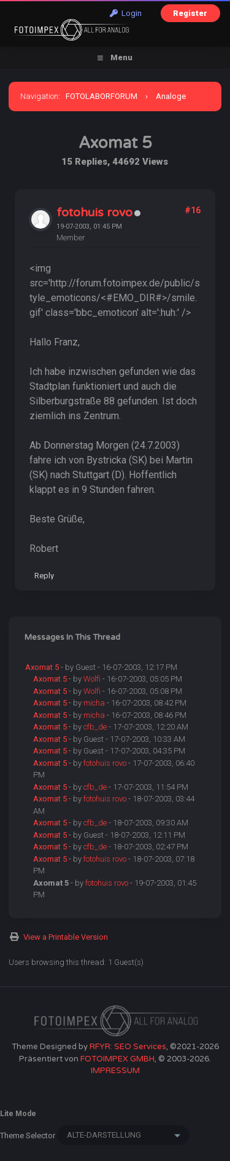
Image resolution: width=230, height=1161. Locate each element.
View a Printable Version (65, 937)
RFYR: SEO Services (128, 1047)
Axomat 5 (42, 667)
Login (126, 13)
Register (190, 13)
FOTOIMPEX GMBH (117, 1059)
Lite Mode (18, 1113)
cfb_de (95, 726)
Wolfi (92, 678)
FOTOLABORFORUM (101, 96)
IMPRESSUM (115, 1071)
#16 (193, 210)
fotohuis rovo (94, 212)
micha (94, 702)
